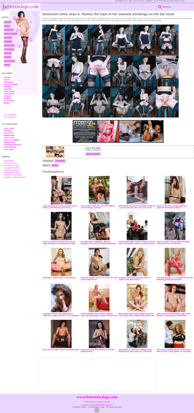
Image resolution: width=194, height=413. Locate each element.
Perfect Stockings (13, 175)
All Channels (10, 117)
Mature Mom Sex (11, 166)
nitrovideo (9, 161)
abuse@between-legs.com (102, 405)
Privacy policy (89, 402)
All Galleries (10, 115)
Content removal (103, 402)
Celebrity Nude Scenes (15, 177)
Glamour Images (11, 168)
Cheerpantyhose (12, 173)
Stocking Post (11, 163)
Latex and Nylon (11, 170)
